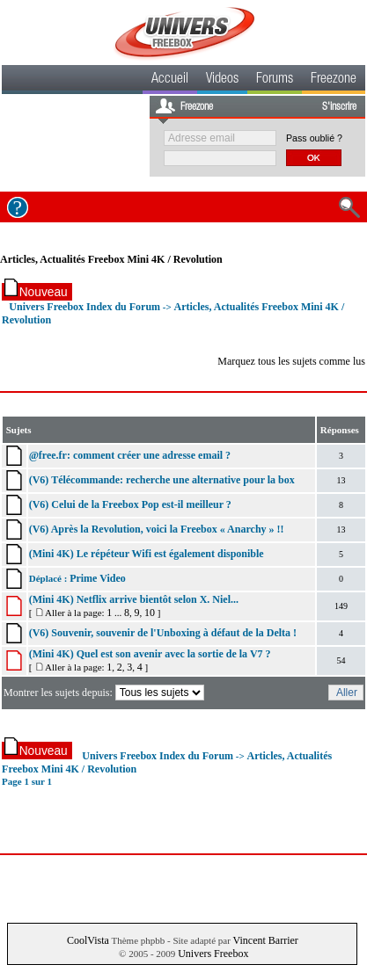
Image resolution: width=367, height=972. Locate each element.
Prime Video (98, 578)
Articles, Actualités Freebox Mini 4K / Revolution (111, 259)
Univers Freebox (213, 953)
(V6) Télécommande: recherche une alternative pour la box (162, 480)
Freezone (333, 80)
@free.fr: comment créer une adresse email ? (130, 455)
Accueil (169, 80)
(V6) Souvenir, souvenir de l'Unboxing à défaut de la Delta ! (163, 633)
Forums (274, 80)
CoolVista (88, 940)
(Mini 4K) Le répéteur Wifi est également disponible (146, 554)
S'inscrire (339, 107)
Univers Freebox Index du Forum (84, 307)
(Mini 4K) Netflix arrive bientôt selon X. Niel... (134, 599)
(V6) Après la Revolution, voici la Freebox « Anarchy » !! (156, 529)
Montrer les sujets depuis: (105, 692)
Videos (222, 80)
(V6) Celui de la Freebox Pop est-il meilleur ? (130, 504)
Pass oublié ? (314, 138)
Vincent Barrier (265, 940)
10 (149, 612)
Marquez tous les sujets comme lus (291, 361)
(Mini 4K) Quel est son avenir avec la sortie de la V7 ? (150, 654)
